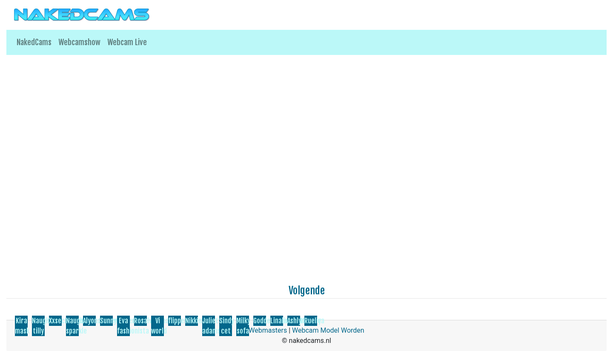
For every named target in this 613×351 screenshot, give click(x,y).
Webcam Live (127, 42)
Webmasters (268, 330)
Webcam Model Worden (328, 330)
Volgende (307, 290)
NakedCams (34, 42)
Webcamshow (79, 42)
